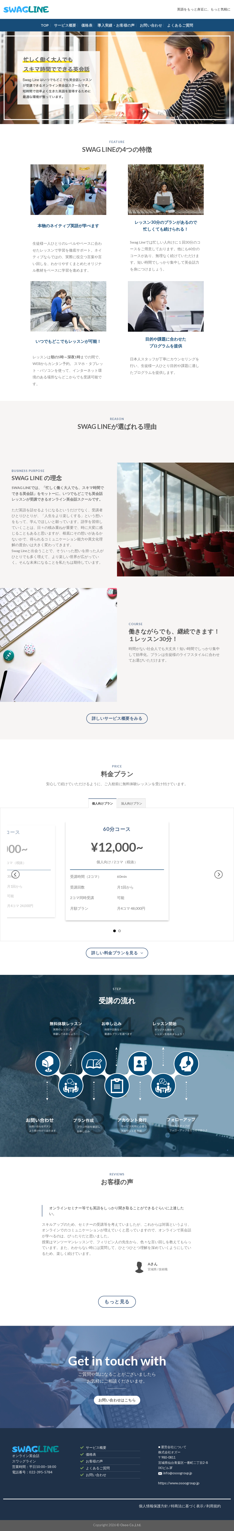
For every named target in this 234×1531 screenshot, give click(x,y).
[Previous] (15, 875)
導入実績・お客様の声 (116, 25)
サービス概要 (65, 25)
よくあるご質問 (180, 25)
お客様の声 (94, 1461)
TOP (45, 25)
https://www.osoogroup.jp (178, 1483)
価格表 (86, 25)
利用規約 (213, 1506)
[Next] (218, 875)
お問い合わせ (151, 25)
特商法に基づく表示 (187, 1506)
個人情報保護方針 (153, 1506)
